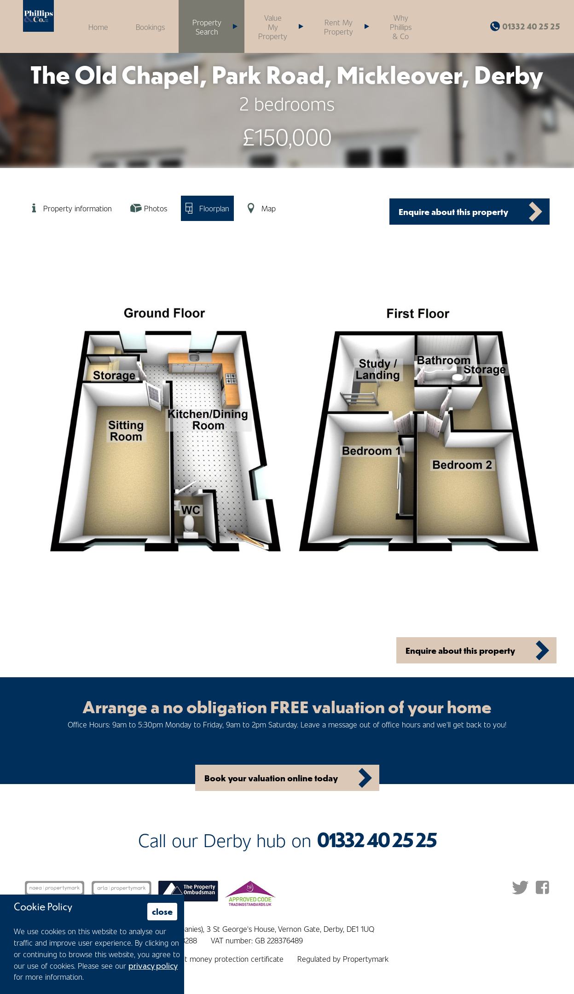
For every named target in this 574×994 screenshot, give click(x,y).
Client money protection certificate (226, 958)
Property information (77, 208)
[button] (277, 26)
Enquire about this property (453, 211)
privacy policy (153, 965)
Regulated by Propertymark (342, 958)
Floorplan (214, 208)
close (162, 911)
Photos (155, 208)
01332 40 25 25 (531, 26)
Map (268, 208)
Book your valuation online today (271, 778)
